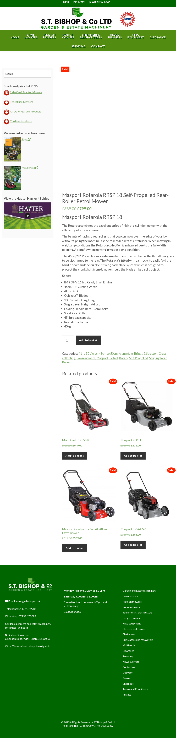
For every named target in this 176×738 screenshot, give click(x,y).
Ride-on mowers (132, 601)
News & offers (131, 661)
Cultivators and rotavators (138, 639)
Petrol (113, 358)
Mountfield (29, 167)
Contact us (129, 667)
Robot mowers (131, 606)
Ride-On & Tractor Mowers (26, 92)
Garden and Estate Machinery (139, 590)
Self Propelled (138, 358)
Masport (102, 358)
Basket (127, 678)
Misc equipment (132, 623)
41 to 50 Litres (88, 353)
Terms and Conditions (135, 689)
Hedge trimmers (132, 618)
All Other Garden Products (25, 111)
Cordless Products (21, 121)
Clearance (128, 650)
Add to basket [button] (74, 455)
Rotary (123, 358)
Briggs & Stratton (145, 353)
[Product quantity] (68, 340)
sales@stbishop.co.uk (28, 601)
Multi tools (129, 645)
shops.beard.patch (39, 646)
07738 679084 (27, 616)
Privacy (127, 694)
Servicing (128, 656)
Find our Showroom (19, 635)
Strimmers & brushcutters (137, 612)
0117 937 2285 (27, 608)
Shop (66, 2)
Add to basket (88, 340)
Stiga (26, 139)
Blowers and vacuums (135, 629)
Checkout (128, 683)
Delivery (79, 2)
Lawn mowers (85, 358)
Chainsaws (129, 634)
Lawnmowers (130, 596)
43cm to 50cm (108, 353)
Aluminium (126, 353)
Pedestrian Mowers (21, 101)
